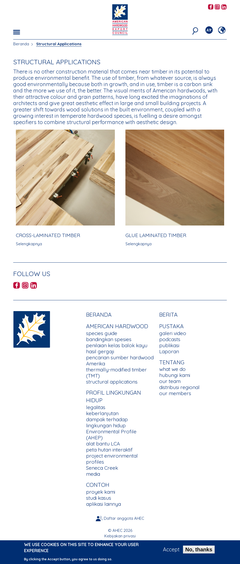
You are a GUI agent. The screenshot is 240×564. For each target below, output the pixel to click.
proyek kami (100, 492)
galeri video (172, 333)
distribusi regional (179, 387)
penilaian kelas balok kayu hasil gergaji (116, 348)
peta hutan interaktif (109, 450)
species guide (101, 333)
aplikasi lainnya (103, 504)
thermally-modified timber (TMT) (116, 372)
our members (175, 393)
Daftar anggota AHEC (124, 518)
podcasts (169, 339)
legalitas (95, 407)
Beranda (21, 43)
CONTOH (97, 484)
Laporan (169, 351)
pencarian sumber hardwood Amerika (120, 360)
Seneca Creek (102, 468)
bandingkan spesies (108, 339)
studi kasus (98, 498)
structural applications (112, 382)
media (93, 474)
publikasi (169, 345)
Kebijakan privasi (120, 535)
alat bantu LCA (103, 443)
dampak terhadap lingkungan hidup (107, 422)
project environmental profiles (112, 459)
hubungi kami (174, 375)
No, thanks (198, 551)
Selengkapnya (29, 243)
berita (168, 314)
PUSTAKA (171, 326)
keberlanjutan (102, 413)
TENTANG (171, 362)
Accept (171, 551)
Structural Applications (59, 43)
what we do (172, 369)
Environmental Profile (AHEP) (111, 434)
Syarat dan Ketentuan (120, 541)
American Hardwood (117, 326)
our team (170, 381)
